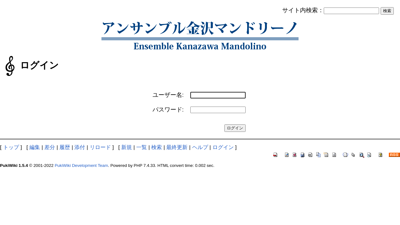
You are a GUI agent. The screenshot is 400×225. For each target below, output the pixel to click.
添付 (79, 147)
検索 (156, 147)
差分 (49, 147)
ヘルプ (200, 147)
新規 (126, 147)
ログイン (223, 147)
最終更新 (177, 147)
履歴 (64, 147)
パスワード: (168, 109)
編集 (34, 147)
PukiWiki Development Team (81, 165)
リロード (100, 147)
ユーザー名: (168, 95)
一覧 (141, 147)
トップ (11, 147)
